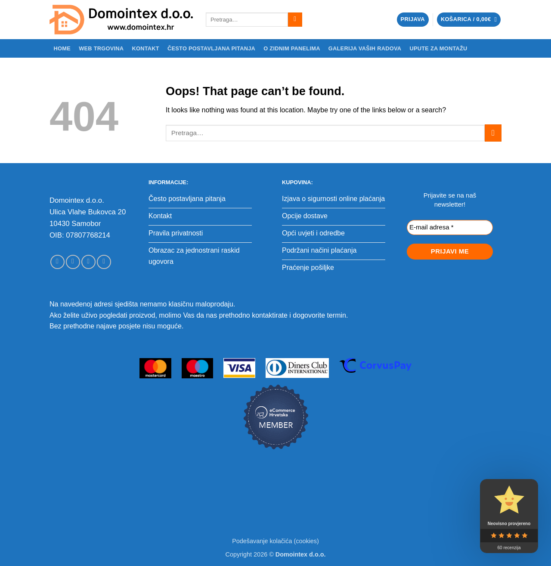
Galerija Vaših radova (364, 48)
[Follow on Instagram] (73, 262)
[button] (413, 19)
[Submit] (295, 19)
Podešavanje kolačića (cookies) (275, 541)
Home (62, 48)
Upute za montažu (438, 48)
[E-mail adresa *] (450, 227)
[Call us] (104, 262)
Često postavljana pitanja (211, 48)
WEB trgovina (101, 48)
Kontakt (145, 48)
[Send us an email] (88, 262)
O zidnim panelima (291, 48)
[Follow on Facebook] (57, 262)
